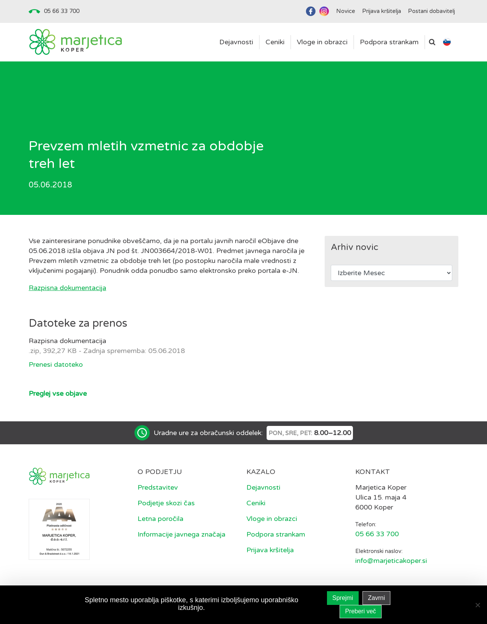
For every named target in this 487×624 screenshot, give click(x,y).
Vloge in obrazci (271, 518)
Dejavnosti (263, 487)
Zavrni (376, 598)
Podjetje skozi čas (166, 503)
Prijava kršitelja (270, 550)
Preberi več (360, 611)
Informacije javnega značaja (181, 534)
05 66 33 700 (61, 11)
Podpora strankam (275, 534)
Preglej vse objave (58, 393)
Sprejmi (342, 598)
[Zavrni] (477, 605)
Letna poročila (160, 518)
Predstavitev (158, 487)
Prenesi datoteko (56, 364)
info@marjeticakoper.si (391, 560)
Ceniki (255, 503)
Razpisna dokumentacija (67, 288)
